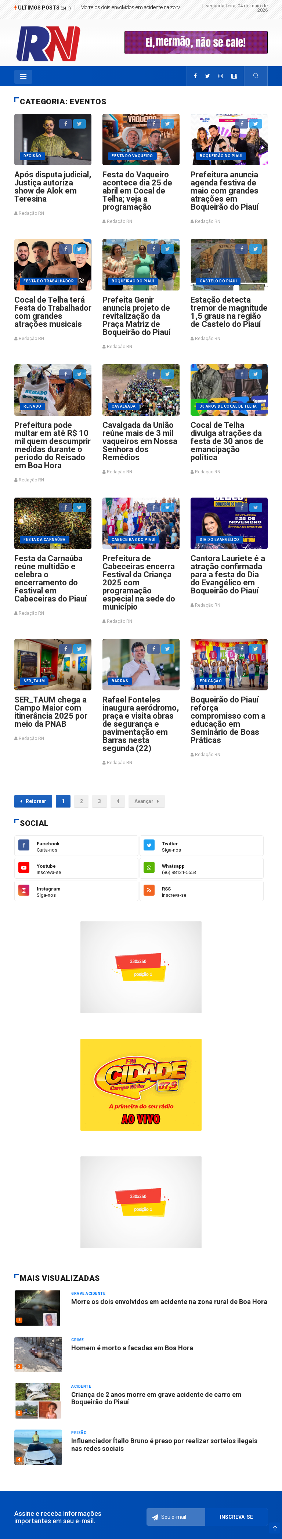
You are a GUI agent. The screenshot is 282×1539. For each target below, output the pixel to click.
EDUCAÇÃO (211, 681)
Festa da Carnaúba (45, 540)
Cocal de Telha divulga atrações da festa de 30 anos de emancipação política (227, 441)
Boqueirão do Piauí (221, 156)
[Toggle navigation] (23, 77)
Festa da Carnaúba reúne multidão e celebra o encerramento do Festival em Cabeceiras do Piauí (50, 578)
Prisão (79, 1433)
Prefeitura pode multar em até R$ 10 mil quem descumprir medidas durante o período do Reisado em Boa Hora (52, 445)
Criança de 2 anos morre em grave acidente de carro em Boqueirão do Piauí (156, 1398)
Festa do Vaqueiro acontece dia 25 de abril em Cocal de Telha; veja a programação (137, 191)
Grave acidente (88, 1293)
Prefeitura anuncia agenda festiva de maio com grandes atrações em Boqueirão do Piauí (225, 191)
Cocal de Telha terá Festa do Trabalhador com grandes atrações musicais (52, 312)
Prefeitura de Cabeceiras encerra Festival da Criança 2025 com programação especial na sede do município (138, 582)
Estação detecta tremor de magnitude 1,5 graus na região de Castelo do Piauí (229, 312)
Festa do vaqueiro (132, 156)
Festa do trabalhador (49, 281)
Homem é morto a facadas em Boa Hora (132, 1348)
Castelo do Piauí (218, 281)
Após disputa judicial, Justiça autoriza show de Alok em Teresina (52, 186)
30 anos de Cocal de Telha (228, 406)
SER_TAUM (34, 681)
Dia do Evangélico (219, 540)
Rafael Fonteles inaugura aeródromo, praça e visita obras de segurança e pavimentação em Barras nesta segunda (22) (140, 724)
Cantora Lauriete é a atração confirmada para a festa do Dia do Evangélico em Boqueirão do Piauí (228, 574)
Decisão (32, 156)
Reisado (32, 406)
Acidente (81, 1386)
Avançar (146, 801)
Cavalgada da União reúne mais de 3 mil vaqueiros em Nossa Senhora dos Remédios (139, 441)
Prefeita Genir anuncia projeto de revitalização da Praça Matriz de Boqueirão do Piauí (136, 316)
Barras (120, 681)
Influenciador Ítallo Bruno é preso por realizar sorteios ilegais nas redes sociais (164, 1444)
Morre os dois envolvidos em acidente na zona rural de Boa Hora (149, 7)
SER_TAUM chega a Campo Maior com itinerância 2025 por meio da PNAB (50, 712)
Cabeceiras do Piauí (134, 540)
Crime (77, 1340)
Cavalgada (124, 406)
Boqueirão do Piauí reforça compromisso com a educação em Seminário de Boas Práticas (228, 720)
